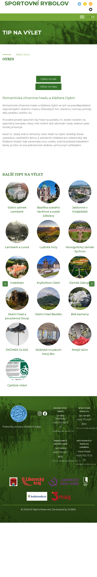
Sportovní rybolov (37, 3)
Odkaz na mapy (48, 86)
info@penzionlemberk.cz (86, 464)
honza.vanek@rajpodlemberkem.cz (66, 461)
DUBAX (72, 509)
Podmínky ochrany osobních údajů (21, 426)
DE (93, 17)
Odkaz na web (48, 79)
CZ (87, 17)
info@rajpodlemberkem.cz (62, 431)
